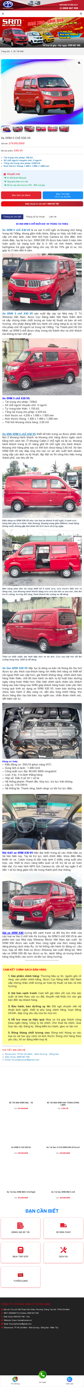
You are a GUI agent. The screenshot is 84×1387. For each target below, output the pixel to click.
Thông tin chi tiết (12, 216)
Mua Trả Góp (63, 195)
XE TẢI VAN (18, 51)
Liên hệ (52, 216)
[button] (6, 32)
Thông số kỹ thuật (35, 216)
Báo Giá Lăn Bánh (21, 195)
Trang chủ (5, 51)
